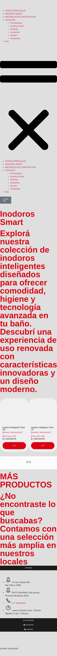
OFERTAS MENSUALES (15, 10)
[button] (28, 101)
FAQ (7, 41)
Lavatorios (15, 32)
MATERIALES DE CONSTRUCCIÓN (20, 17)
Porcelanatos (16, 23)
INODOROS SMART (13, 14)
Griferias (14, 29)
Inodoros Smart (17, 26)
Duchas (13, 35)
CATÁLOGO (10, 20)
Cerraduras (15, 38)
